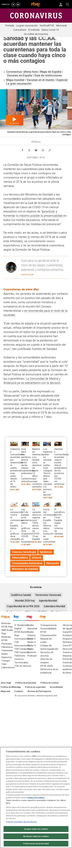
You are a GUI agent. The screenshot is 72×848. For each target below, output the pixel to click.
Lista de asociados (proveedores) (21, 822)
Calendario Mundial (54, 606)
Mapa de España (50, 71)
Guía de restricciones (48, 75)
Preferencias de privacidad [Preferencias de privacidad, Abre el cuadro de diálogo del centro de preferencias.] (36, 843)
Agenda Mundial (48, 600)
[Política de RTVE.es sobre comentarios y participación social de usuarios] (39, 691)
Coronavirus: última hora (22, 71)
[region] (36, 797)
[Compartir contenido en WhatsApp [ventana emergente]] (42, 149)
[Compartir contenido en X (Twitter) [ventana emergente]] (29, 149)
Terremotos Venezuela (48, 594)
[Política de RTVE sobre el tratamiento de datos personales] (25, 683)
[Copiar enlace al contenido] (49, 149)
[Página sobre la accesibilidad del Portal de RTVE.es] (56, 687)
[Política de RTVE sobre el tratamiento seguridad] (35, 687)
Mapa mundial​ (15, 80)
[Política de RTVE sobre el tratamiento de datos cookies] (49, 683)
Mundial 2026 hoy (25, 600)
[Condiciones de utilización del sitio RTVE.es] (6, 683)
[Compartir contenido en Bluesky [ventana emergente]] (36, 149)
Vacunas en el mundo (40, 80)
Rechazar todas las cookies (36, 836)
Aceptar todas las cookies (36, 829)
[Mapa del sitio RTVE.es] (5, 691)
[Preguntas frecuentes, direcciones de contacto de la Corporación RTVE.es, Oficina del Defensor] (18, 691)
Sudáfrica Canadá (21, 594)
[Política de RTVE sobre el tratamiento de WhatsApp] (11, 687)
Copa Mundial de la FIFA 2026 (23, 606)
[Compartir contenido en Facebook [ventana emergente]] (22, 149)
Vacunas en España (19, 75)
